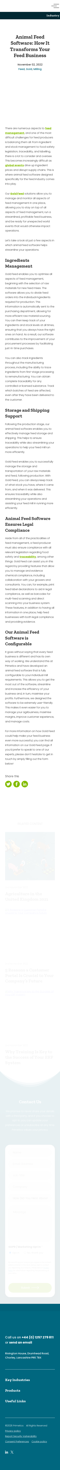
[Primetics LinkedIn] (6, 1452)
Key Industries (17, 1380)
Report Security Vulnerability (21, 1436)
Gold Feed (17, 193)
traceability (28, 557)
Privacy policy (13, 1431)
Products (12, 1390)
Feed (21, 69)
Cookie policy (39, 1441)
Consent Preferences (17, 1441)
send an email (20, 1342)
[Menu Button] (54, 6)
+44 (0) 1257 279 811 (38, 1337)
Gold (29, 69)
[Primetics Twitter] (12, 1452)
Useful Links (15, 1401)
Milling (37, 69)
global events (14, 165)
